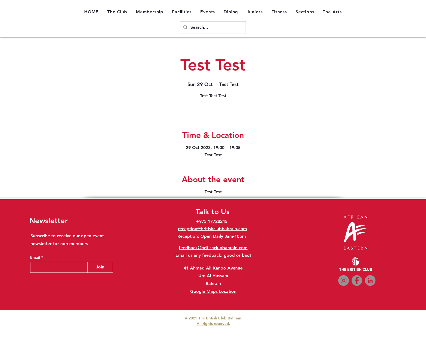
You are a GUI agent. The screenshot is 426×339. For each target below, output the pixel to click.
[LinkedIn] (370, 280)
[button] (117, 11)
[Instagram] (343, 280)
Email (35, 257)
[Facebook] (357, 280)
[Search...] (212, 27)
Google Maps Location (213, 291)
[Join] (100, 267)
